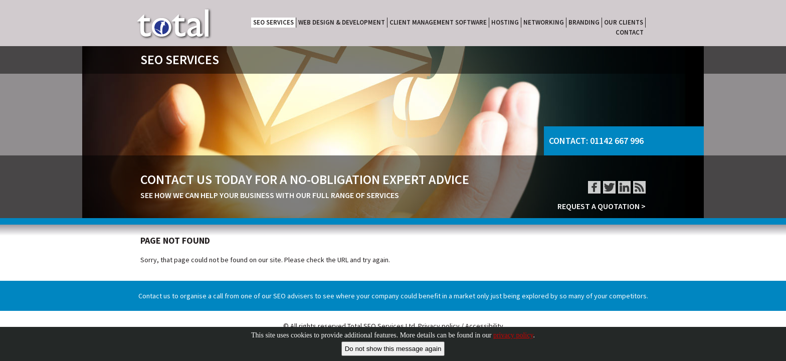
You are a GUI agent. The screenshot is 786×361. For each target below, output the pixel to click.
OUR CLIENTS (623, 22)
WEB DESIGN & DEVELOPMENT (341, 22)
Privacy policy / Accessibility (460, 325)
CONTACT (630, 32)
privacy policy (513, 335)
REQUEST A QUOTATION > (601, 206)
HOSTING (505, 22)
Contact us (154, 295)
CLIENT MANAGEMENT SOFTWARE (438, 22)
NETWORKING (543, 22)
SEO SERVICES (273, 22)
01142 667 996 (617, 140)
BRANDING (584, 22)
